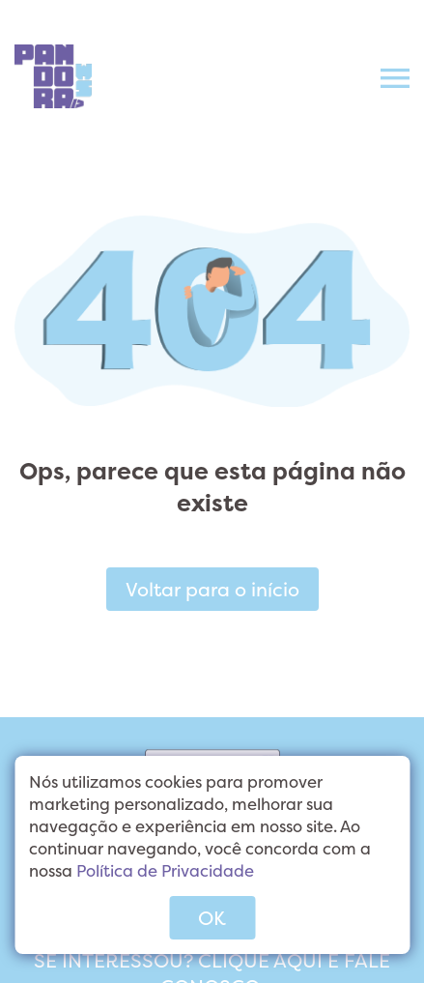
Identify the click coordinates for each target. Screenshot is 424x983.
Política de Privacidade (165, 870)
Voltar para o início (212, 589)
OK (212, 918)
